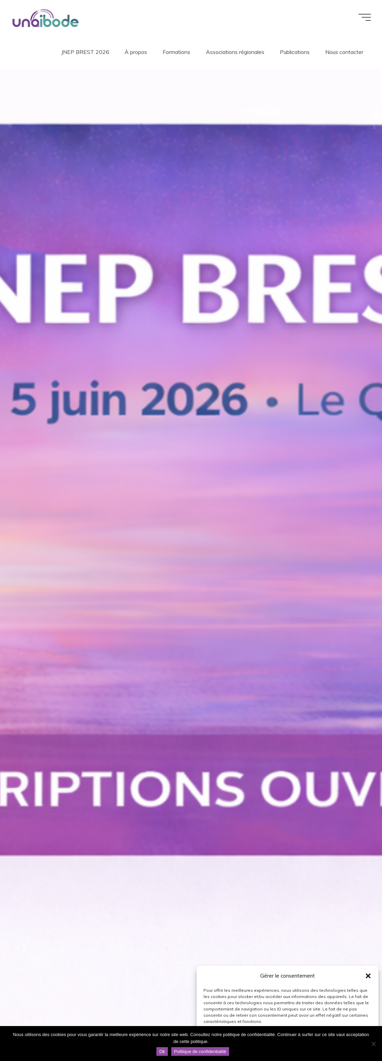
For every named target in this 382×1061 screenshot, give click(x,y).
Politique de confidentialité (200, 1051)
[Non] (373, 1043)
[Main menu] (364, 17)
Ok (162, 1051)
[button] (368, 975)
